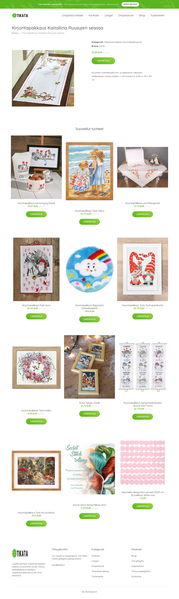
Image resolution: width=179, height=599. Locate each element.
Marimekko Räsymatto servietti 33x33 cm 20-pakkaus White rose (143, 496)
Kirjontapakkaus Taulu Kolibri (36, 412)
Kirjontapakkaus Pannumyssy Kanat (36, 205)
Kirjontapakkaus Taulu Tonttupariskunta (142, 307)
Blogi (142, 16)
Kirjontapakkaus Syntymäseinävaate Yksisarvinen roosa (143, 407)
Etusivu (15, 35)
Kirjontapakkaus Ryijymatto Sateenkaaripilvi (89, 309)
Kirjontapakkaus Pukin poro (36, 307)
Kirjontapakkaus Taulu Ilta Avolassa (36, 515)
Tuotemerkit (157, 16)
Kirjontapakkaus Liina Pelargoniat (142, 205)
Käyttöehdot (137, 568)
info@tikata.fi (58, 567)
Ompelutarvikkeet (72, 16)
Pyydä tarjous (130, 4)
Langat (108, 16)
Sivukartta (136, 579)
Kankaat (94, 16)
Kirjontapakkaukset (132, 44)
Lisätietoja (103, 63)
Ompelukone (126, 16)
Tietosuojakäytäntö (141, 573)
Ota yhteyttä (137, 563)
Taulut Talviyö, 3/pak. (89, 405)
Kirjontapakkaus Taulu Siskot (89, 213)
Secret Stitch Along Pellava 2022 (89, 507)
